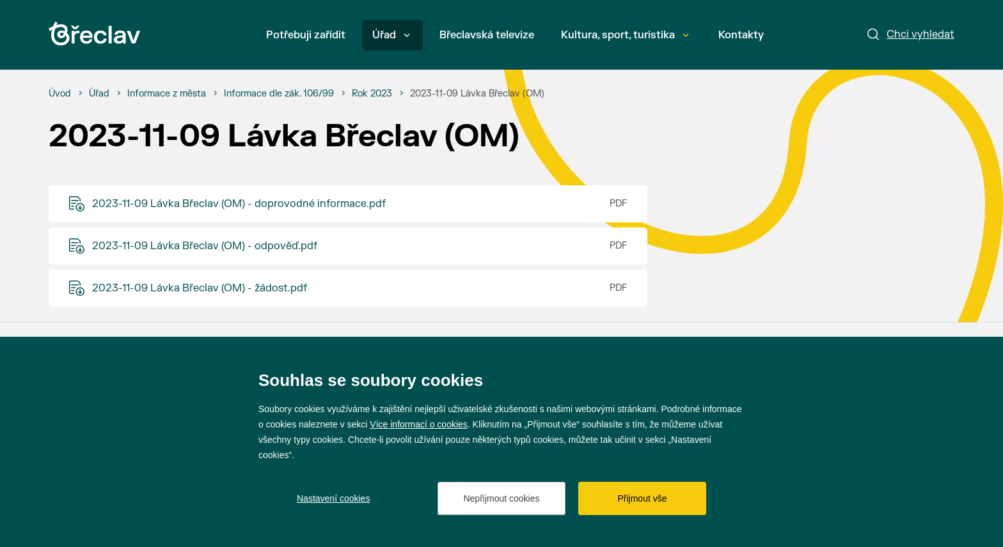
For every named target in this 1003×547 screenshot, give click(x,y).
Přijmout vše (642, 498)
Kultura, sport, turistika (625, 35)
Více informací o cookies (419, 424)
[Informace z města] (166, 94)
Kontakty (741, 35)
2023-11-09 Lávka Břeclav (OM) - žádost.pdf (199, 288)
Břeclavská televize (486, 35)
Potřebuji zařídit (305, 35)
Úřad (391, 35)
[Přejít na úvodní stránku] (94, 33)
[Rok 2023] (372, 94)
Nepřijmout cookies (501, 498)
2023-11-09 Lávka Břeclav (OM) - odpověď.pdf (204, 246)
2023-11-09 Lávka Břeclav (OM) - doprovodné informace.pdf (239, 203)
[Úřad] (99, 94)
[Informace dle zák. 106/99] (279, 94)
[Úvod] (60, 94)
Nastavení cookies (333, 498)
